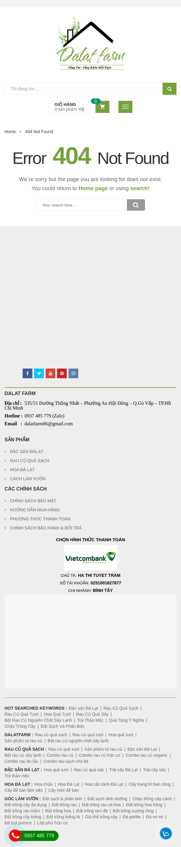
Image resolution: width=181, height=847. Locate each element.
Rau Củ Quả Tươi (22, 714)
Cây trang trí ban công (150, 784)
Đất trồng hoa (58, 810)
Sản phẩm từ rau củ (23, 740)
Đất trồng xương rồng (133, 810)
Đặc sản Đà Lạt (83, 708)
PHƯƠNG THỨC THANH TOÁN (40, 518)
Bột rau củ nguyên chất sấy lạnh (77, 740)
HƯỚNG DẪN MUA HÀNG (35, 509)
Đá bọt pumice (18, 822)
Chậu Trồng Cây (20, 726)
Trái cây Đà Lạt (123, 769)
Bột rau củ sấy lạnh (23, 755)
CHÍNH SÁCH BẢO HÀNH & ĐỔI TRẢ (46, 528)
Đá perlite (132, 816)
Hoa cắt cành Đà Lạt (104, 784)
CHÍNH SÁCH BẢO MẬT (33, 500)
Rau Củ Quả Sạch (120, 708)
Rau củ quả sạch (51, 734)
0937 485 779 (39, 835)
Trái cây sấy (154, 769)
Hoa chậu (43, 784)
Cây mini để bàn (63, 790)
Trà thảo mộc (17, 775)
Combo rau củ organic (147, 755)
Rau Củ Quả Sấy (92, 714)
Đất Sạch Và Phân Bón (62, 726)
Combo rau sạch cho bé (66, 761)
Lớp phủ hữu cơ (52, 822)
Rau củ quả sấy (89, 769)
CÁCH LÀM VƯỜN (28, 478)
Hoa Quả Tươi (57, 714)
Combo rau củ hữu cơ (100, 755)
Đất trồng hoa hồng (144, 804)
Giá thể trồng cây (101, 816)
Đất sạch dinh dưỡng (107, 798)
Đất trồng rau (64, 804)
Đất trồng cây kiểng (23, 816)
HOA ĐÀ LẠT (22, 469)
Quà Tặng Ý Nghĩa (126, 720)
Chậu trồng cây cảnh (152, 798)
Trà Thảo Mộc (90, 720)
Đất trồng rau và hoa (101, 804)
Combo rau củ (60, 755)
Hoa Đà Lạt (68, 784)
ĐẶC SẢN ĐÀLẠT (26, 451)
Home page (93, 188)
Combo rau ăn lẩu (21, 761)
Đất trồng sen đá (92, 810)
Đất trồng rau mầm (22, 810)
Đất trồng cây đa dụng (26, 804)
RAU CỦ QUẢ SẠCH (29, 460)
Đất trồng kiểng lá (63, 816)
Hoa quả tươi (120, 734)
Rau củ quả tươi (88, 734)
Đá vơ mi (154, 816)
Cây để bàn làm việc (24, 790)
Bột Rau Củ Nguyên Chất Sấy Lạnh (38, 720)
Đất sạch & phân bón (62, 798)
